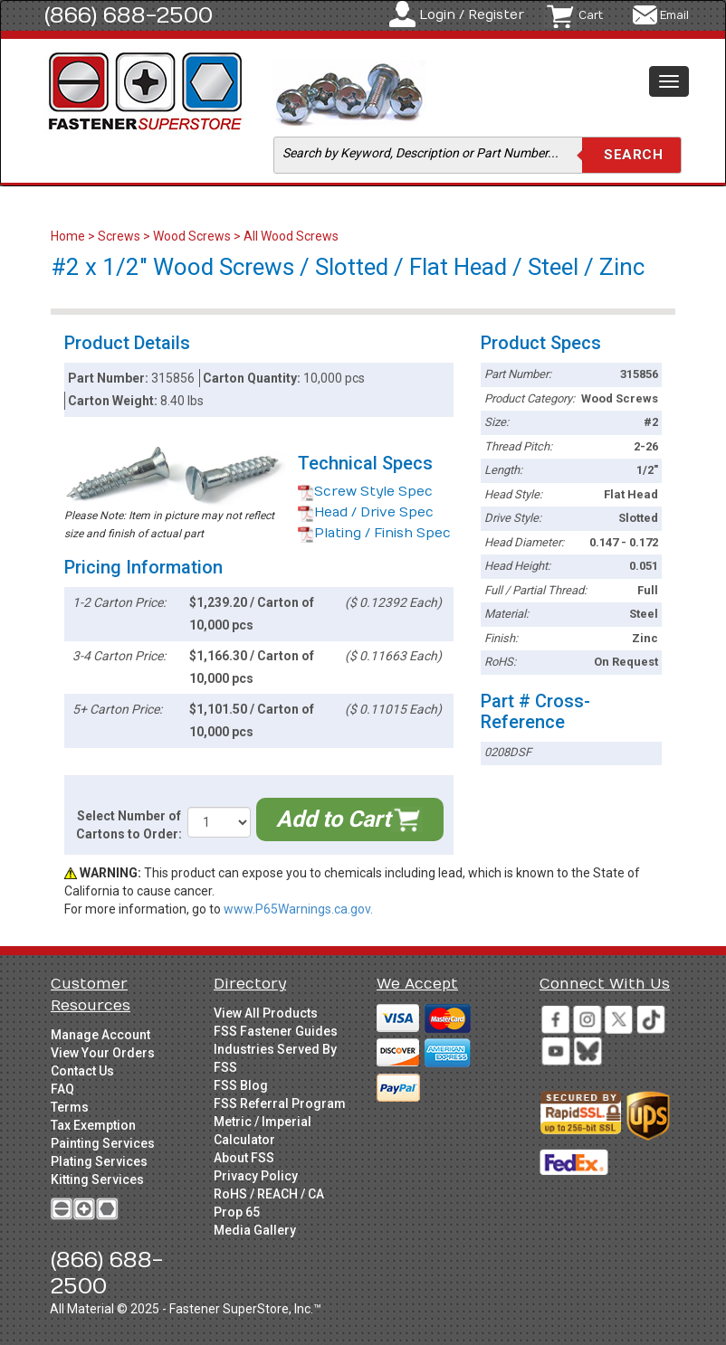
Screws (119, 236)
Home (69, 236)
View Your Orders (103, 1053)
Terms (70, 1107)
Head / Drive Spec (366, 512)
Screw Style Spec (365, 491)
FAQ (62, 1089)
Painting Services (103, 1143)
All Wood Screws (291, 236)
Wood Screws (192, 236)
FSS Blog (241, 1085)
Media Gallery (255, 1230)
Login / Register (471, 15)
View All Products (266, 1013)
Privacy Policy (256, 1176)
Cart (590, 15)
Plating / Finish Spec (374, 533)
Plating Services (99, 1161)
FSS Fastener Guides (276, 1031)
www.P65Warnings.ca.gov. (298, 909)
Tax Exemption (93, 1125)
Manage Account (100, 1035)
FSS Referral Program (280, 1103)
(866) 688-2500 (128, 15)
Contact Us (82, 1071)
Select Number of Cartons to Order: (129, 825)
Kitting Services (97, 1179)
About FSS (244, 1158)
